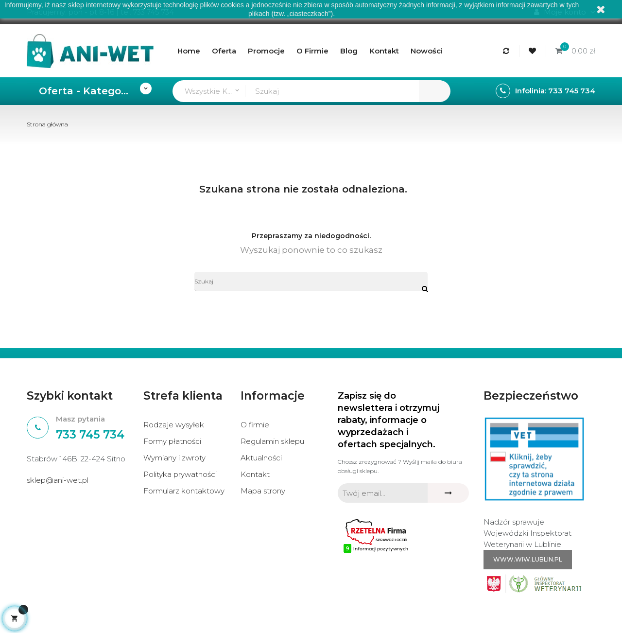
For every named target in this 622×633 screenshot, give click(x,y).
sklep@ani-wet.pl (57, 480)
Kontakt (255, 474)
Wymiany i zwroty (174, 457)
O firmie (255, 424)
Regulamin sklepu (272, 441)
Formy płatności (172, 441)
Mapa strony (263, 490)
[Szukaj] (311, 281)
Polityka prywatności (180, 474)
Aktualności (261, 457)
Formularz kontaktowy (184, 490)
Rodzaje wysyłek (173, 424)
